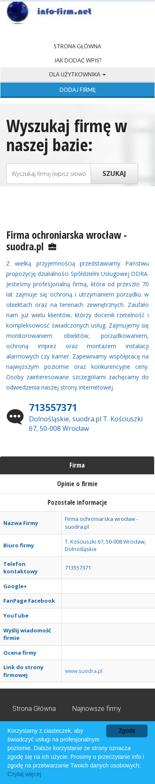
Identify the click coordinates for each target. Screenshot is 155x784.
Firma (77, 465)
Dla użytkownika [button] (77, 74)
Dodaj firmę (78, 89)
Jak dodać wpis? (78, 60)
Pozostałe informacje (77, 502)
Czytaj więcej (24, 774)
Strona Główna (77, 46)
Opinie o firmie (77, 483)
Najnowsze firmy (96, 709)
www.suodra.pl (84, 671)
